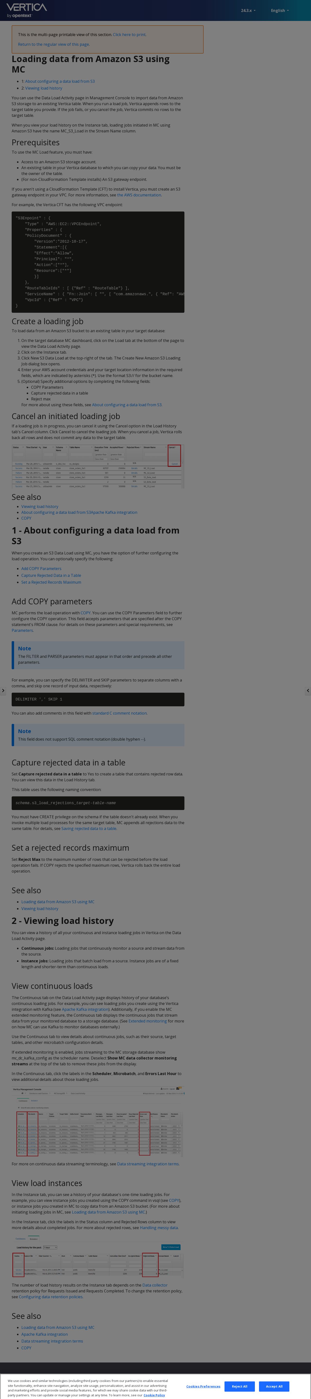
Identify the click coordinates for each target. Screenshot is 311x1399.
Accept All (274, 1393)
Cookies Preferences (203, 1393)
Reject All (239, 1393)
